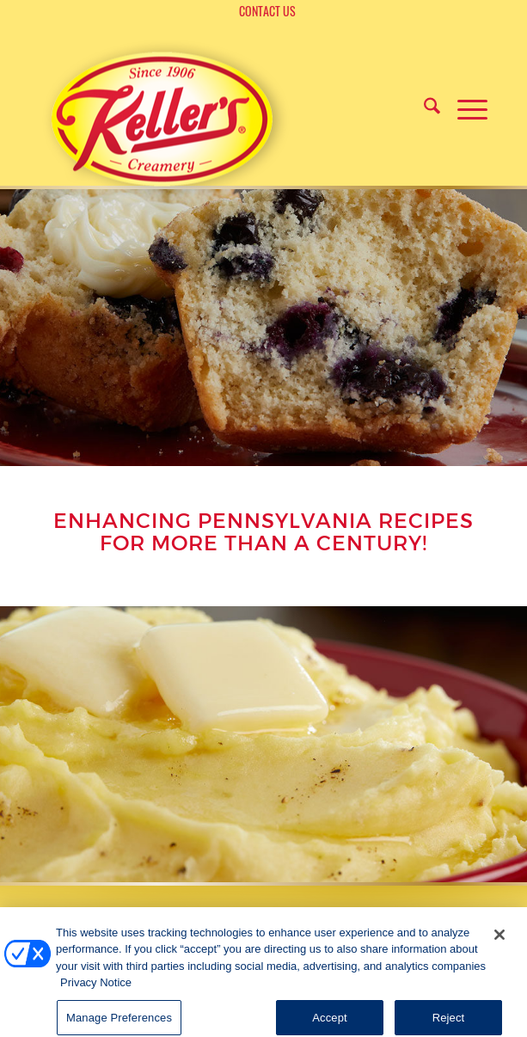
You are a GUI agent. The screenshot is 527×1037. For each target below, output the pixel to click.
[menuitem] (267, 12)
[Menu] (463, 107)
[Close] (499, 946)
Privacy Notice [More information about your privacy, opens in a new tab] (96, 993)
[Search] (423, 107)
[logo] (165, 116)
